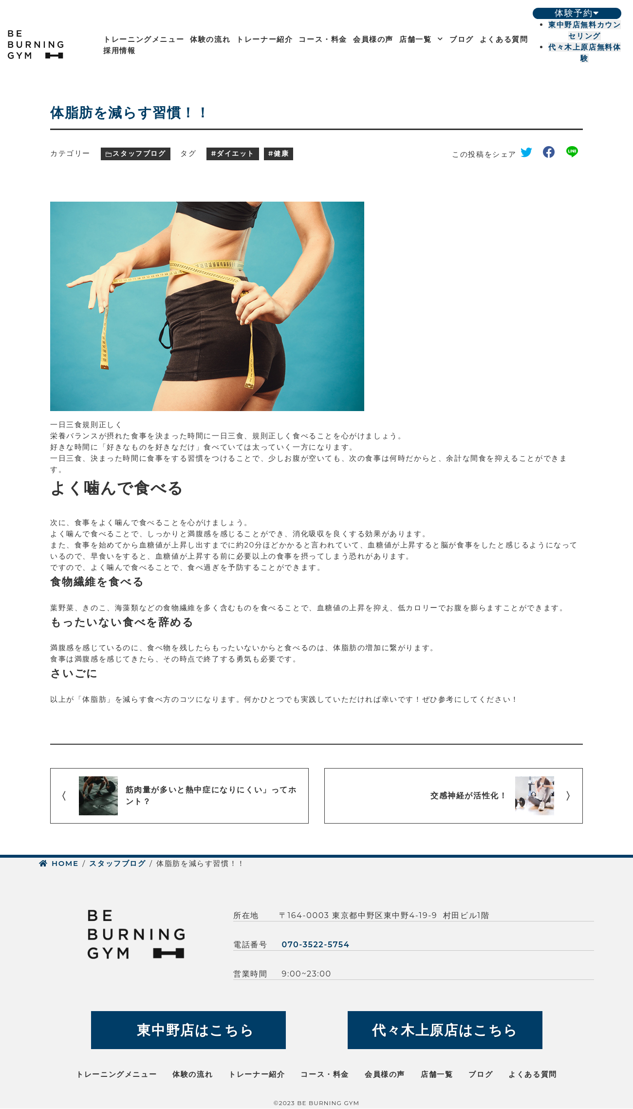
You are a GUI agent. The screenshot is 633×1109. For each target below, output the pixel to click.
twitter (530, 154)
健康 (281, 153)
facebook (552, 154)
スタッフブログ (139, 153)
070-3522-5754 (316, 944)
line (574, 154)
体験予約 (577, 13)
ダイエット (236, 153)
